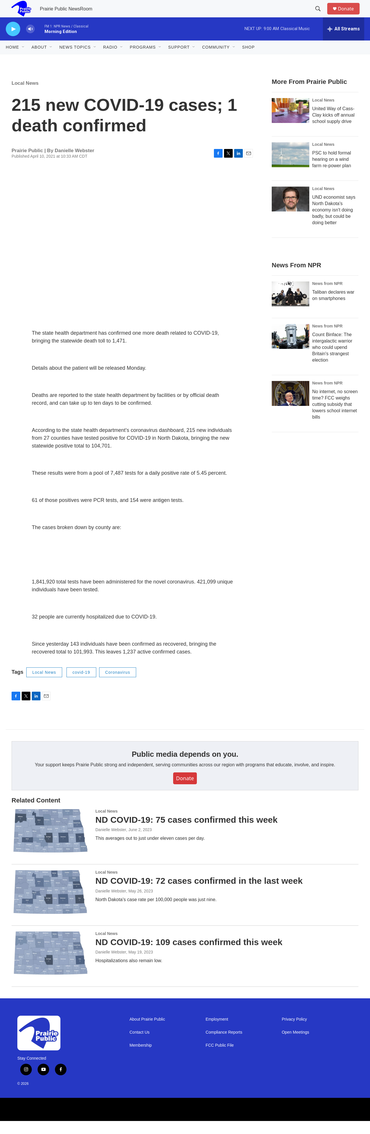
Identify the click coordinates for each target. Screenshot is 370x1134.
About (39, 60)
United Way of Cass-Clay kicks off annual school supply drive (333, 128)
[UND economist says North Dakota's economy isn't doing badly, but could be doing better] (290, 212)
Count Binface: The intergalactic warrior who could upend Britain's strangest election (332, 360)
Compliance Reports (224, 1045)
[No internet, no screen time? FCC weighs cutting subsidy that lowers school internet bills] (290, 406)
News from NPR (327, 296)
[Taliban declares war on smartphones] (290, 306)
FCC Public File (220, 1058)
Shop (248, 60)
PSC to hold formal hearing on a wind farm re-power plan (331, 172)
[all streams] (343, 42)
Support (179, 60)
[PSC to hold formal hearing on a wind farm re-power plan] (290, 167)
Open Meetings (295, 1045)
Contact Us (139, 1045)
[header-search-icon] (320, 15)
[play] (13, 42)
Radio (110, 60)
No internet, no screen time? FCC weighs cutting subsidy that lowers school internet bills (335, 417)
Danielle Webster (110, 842)
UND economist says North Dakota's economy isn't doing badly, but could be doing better (333, 223)
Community (216, 60)
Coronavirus (117, 685)
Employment (217, 1032)
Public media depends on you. (185, 767)
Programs (143, 60)
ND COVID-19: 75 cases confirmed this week (186, 832)
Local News (25, 96)
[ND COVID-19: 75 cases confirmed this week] (51, 844)
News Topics (75, 60)
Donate (349, 15)
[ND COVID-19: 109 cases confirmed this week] (51, 966)
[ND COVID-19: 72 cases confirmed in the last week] (51, 905)
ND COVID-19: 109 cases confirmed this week (188, 955)
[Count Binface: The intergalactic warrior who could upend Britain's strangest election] (290, 349)
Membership (141, 1058)
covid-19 (81, 685)
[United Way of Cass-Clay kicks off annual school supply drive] (290, 123)
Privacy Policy (294, 1032)
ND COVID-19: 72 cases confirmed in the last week (199, 894)
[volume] (30, 42)
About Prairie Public (147, 1032)
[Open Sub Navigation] (23, 60)
